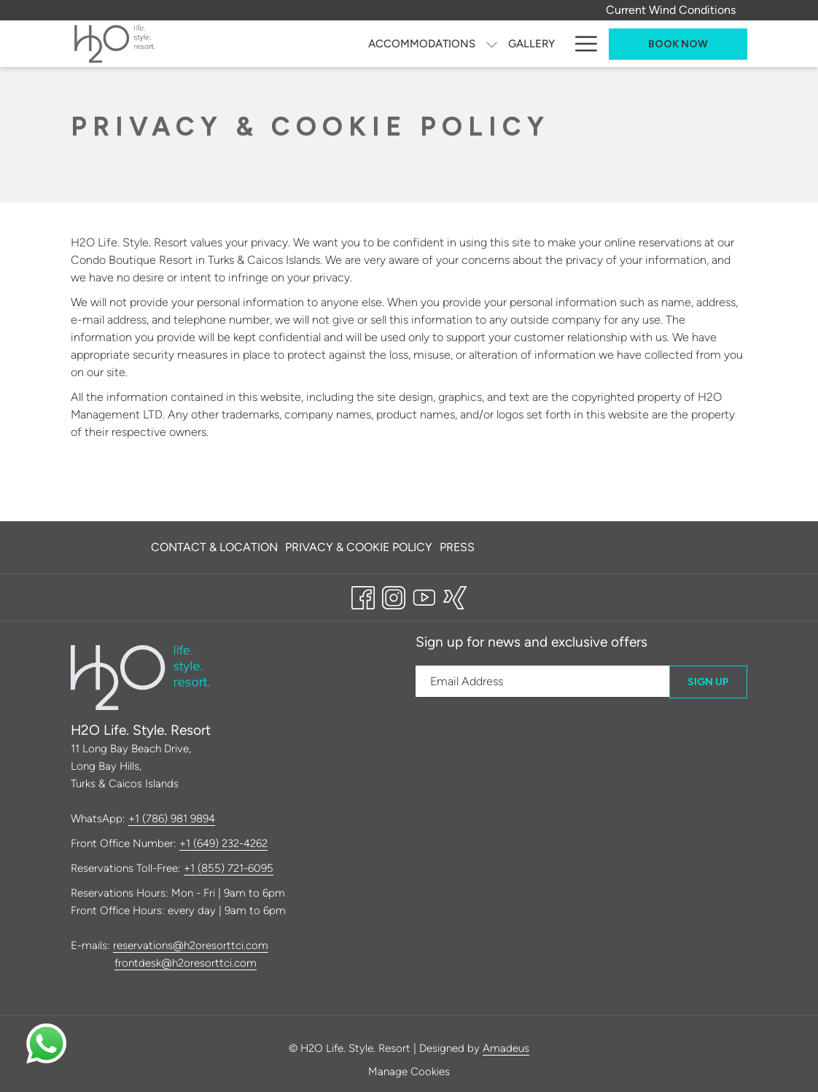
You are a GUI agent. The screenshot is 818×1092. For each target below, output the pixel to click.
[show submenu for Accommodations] (492, 43)
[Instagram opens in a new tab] (393, 595)
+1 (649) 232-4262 (223, 843)
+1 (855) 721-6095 (228, 868)
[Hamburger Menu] (580, 43)
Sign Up (708, 682)
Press (457, 547)
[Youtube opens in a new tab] (424, 595)
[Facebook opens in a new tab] (363, 595)
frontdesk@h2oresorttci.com (185, 963)
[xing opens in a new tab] (455, 595)
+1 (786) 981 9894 (171, 818)
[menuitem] (216, 547)
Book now (678, 44)
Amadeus (506, 1048)
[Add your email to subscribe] (542, 681)
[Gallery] (531, 43)
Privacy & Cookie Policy (358, 547)
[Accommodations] (422, 43)
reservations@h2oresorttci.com (190, 945)
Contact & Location (214, 547)
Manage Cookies (409, 1071)
